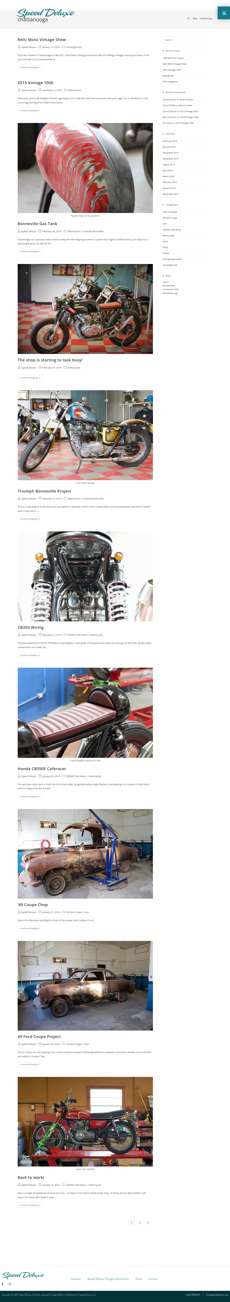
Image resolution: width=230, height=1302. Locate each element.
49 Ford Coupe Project (39, 1036)
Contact (153, 1279)
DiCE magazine (170, 81)
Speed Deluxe (28, 47)
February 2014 (170, 182)
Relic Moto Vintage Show (42, 39)
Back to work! (31, 1177)
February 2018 (170, 141)
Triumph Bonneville (93, 231)
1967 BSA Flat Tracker (173, 58)
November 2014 (171, 158)
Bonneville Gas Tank (37, 223)
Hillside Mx (168, 75)
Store (138, 1279)
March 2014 (168, 176)
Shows (166, 253)
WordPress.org (170, 293)
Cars (86, 912)
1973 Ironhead (170, 212)
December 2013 (170, 194)
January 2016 (169, 146)
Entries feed (168, 285)
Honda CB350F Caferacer (42, 768)
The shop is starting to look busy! (50, 360)
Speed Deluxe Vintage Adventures (108, 1279)
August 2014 (169, 164)
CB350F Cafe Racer (77, 634)
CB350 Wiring (31, 627)
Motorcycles (74, 90)
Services (76, 1279)
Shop (165, 247)
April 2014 (168, 170)
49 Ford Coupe (74, 912)
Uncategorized (73, 47)
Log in (166, 281)
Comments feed (170, 289)
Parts (165, 241)
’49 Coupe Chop (33, 904)
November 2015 (171, 152)
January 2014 (169, 188)
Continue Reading (31, 67)
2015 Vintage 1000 (35, 82)
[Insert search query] (187, 40)
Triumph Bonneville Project (44, 491)
